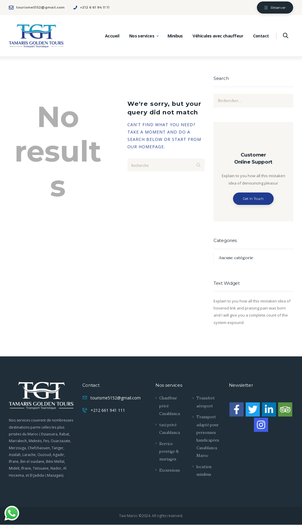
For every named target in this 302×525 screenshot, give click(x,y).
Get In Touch (253, 199)
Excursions (169, 470)
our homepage (145, 146)
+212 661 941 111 (108, 410)
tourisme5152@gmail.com (116, 398)
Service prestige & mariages (169, 451)
